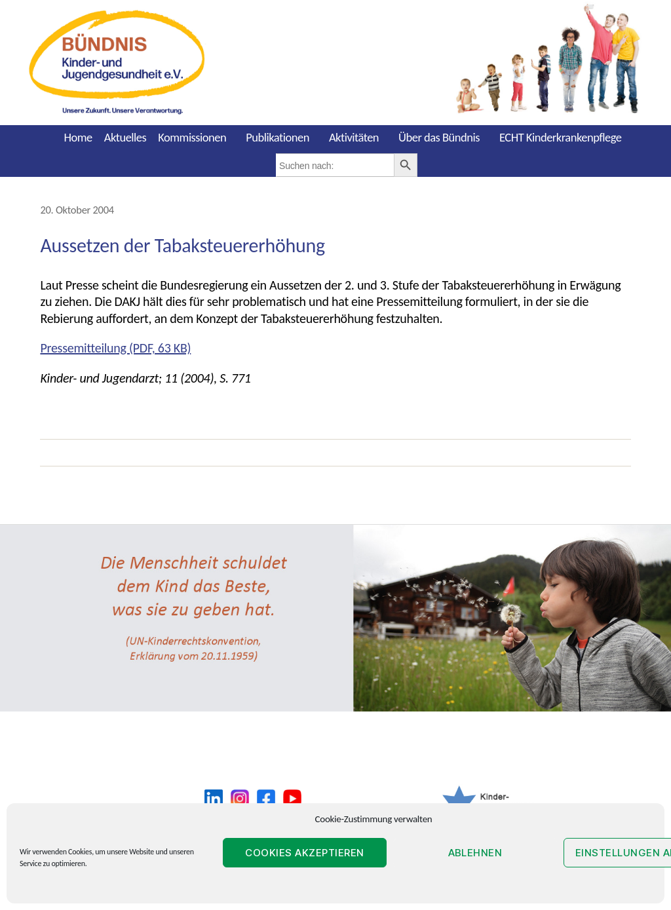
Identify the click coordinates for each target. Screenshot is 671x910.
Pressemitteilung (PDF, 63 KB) (115, 348)
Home (78, 137)
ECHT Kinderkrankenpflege (560, 137)
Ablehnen (475, 852)
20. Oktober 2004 (76, 209)
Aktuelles (125, 137)
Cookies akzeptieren (304, 852)
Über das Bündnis (439, 137)
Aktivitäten (354, 137)
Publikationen (277, 137)
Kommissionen (192, 137)
